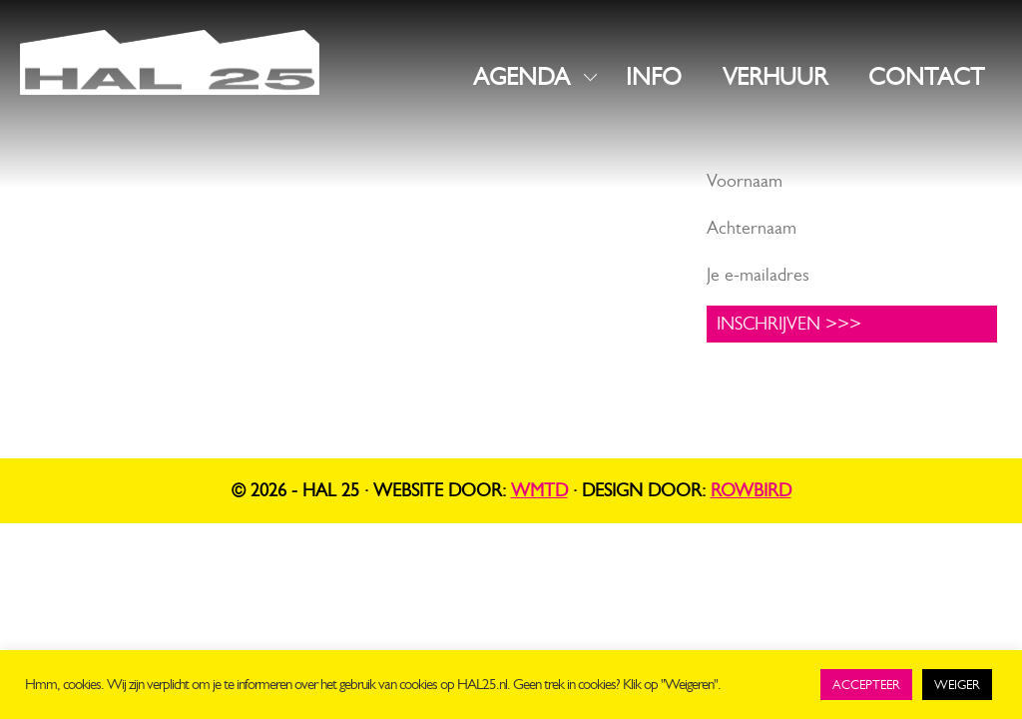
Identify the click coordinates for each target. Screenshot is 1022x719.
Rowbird (751, 490)
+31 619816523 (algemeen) (126, 282)
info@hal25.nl (74, 257)
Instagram (412, 211)
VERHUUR (775, 77)
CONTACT (926, 77)
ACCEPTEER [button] (866, 684)
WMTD (539, 490)
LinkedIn (406, 242)
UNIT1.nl (239, 329)
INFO (654, 77)
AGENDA (521, 77)
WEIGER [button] (957, 684)
